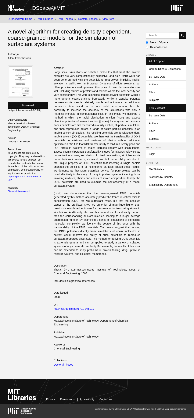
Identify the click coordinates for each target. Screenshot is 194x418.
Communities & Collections (165, 68)
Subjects (154, 99)
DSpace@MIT (48, 8)
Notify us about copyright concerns (171, 409)
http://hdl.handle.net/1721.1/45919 (74, 308)
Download (28, 105)
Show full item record (19, 191)
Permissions (67, 399)
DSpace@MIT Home (20, 18)
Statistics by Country (161, 177)
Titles (152, 92)
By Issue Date (157, 76)
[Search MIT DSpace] (162, 35)
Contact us (105, 399)
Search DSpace (157, 42)
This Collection (156, 47)
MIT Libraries (45, 18)
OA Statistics (156, 169)
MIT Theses (66, 18)
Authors (153, 84)
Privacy (50, 399)
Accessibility (87, 399)
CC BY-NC (131, 409)
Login (152, 153)
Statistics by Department (163, 184)
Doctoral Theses (88, 18)
